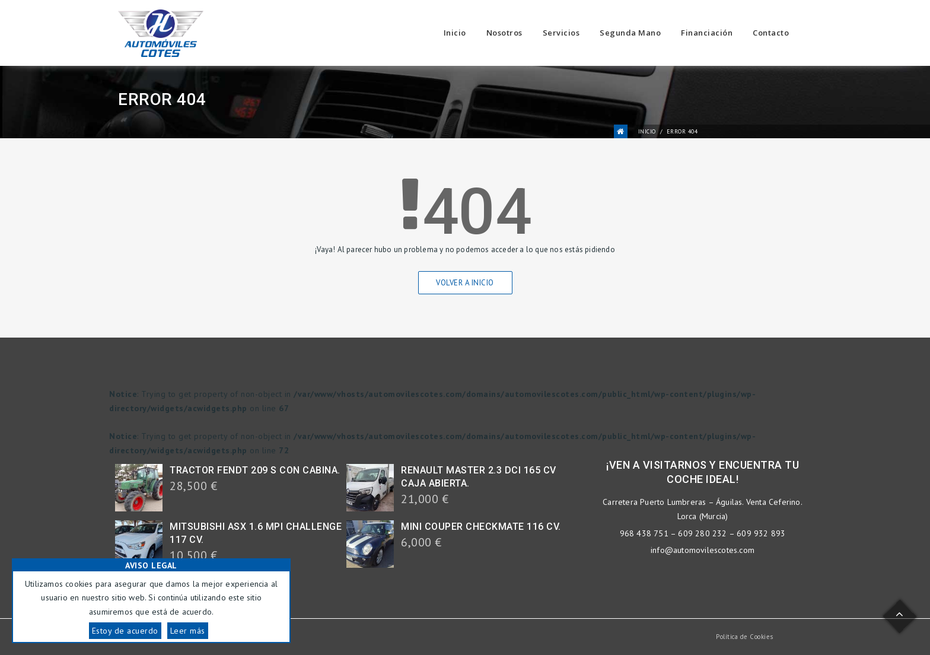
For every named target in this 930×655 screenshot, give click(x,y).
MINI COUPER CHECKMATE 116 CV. (481, 526)
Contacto (771, 32)
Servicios (561, 32)
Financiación (706, 32)
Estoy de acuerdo (125, 630)
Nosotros (504, 32)
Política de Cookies (744, 636)
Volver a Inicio (465, 283)
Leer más (187, 630)
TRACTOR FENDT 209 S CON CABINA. (255, 470)
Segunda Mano (630, 32)
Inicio (455, 32)
